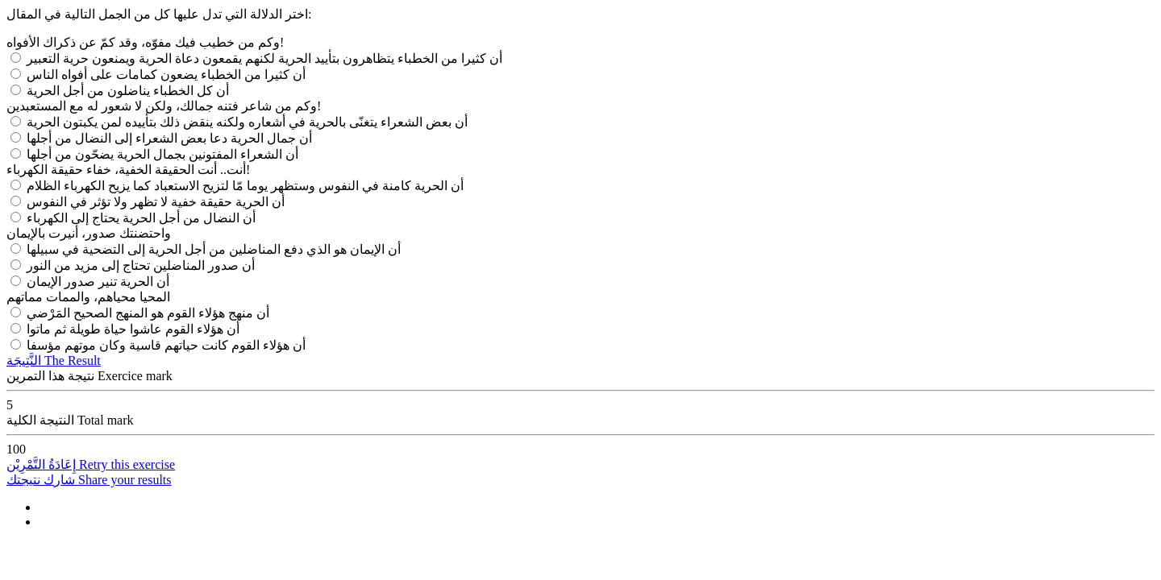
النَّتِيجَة (53, 360)
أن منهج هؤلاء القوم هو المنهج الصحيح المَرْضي (148, 313)
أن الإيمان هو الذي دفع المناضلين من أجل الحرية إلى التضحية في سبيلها (214, 249)
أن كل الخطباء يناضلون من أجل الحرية (128, 90)
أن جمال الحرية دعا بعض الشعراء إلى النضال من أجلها (169, 138)
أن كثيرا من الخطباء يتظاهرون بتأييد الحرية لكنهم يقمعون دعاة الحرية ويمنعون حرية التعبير (264, 58)
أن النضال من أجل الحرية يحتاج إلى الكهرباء (141, 218)
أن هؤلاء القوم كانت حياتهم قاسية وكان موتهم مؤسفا (166, 345)
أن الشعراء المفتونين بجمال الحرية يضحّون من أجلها (162, 154)
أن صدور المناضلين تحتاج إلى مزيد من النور (141, 265)
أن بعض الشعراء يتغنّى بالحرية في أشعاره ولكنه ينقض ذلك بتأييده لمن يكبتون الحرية (247, 122)
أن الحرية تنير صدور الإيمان (98, 281)
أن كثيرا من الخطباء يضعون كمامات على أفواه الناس (166, 74)
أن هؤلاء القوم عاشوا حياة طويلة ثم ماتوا (133, 329)
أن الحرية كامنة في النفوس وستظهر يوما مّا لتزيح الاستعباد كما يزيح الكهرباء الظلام (245, 186)
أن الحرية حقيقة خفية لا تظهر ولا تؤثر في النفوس (156, 202)
